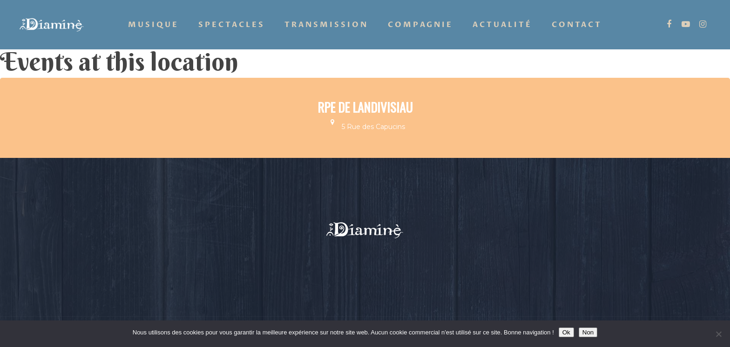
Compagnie (420, 25)
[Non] (718, 334)
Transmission (326, 25)
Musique (153, 25)
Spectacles (231, 25)
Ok (566, 332)
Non (588, 332)
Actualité (502, 25)
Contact (577, 25)
